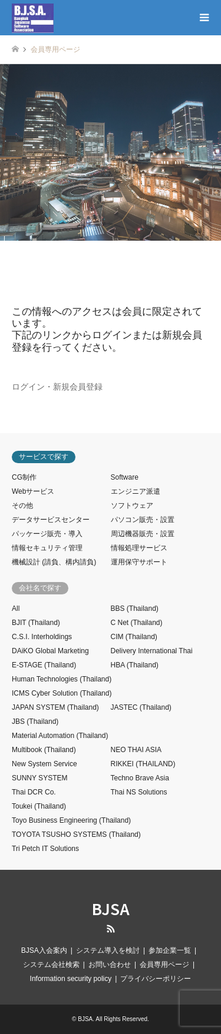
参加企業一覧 (170, 950)
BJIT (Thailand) (36, 623)
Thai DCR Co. (34, 792)
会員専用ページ (164, 964)
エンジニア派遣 (135, 491)
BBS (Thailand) (135, 608)
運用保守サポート (139, 562)
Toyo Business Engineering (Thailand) (71, 820)
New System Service (44, 764)
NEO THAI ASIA (136, 750)
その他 (22, 505)
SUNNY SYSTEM (39, 778)
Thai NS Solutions (139, 792)
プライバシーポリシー (155, 979)
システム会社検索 (51, 964)
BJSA (111, 908)
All (15, 608)
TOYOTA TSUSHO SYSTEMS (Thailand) (76, 834)
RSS (111, 929)
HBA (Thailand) (135, 665)
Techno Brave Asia (140, 778)
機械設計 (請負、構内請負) (54, 562)
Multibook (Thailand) (44, 750)
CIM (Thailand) (134, 637)
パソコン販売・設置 (142, 520)
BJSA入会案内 (44, 950)
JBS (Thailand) (35, 721)
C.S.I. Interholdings (42, 637)
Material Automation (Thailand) (60, 736)
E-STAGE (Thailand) (44, 665)
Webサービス (33, 491)
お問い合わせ (109, 964)
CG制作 (24, 477)
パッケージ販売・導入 (47, 534)
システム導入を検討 (108, 950)
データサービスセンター (51, 520)
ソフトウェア (132, 505)
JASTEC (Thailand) (141, 707)
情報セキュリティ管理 (47, 548)
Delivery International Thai (152, 651)
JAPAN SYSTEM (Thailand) (55, 707)
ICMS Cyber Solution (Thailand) (61, 693)
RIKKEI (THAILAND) (143, 764)
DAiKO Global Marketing (50, 651)
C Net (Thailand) (137, 623)
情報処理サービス (139, 548)
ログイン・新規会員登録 (57, 386)
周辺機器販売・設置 (142, 534)
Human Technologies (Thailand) (61, 679)
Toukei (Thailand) (39, 806)
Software (124, 477)
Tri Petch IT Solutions (45, 849)
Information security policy (71, 979)
